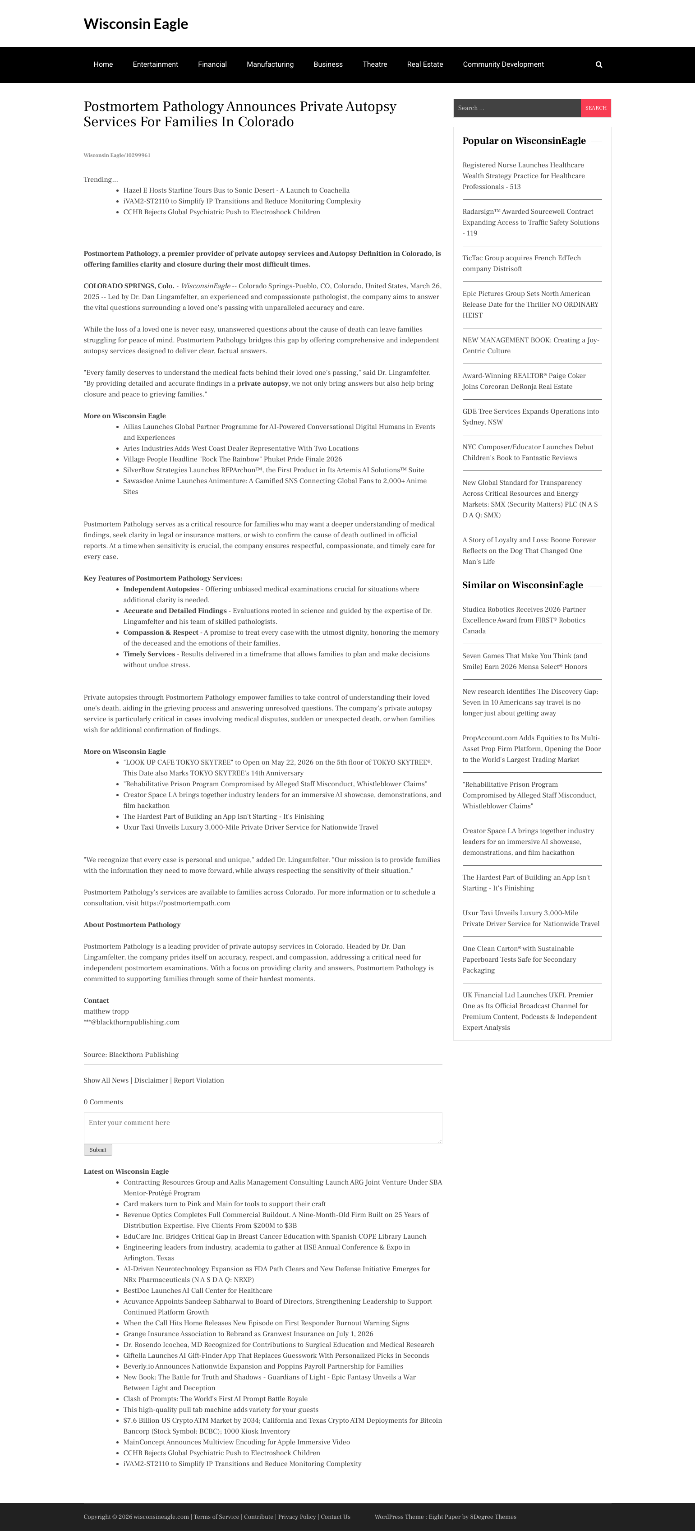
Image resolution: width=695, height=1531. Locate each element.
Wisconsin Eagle (136, 23)
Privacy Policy (297, 1517)
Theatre (375, 64)
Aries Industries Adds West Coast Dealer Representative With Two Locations (241, 448)
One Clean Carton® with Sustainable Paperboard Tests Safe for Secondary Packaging (519, 960)
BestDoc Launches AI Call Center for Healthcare (198, 1291)
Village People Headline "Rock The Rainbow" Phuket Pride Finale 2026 (233, 459)
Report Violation (199, 1080)
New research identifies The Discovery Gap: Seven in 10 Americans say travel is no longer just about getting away (530, 702)
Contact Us (335, 1517)
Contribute (259, 1517)
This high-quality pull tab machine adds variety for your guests (221, 1410)
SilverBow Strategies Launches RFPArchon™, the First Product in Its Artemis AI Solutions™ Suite (274, 470)
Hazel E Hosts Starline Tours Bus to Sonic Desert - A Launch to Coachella (237, 190)
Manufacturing (270, 64)
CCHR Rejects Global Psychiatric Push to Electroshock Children (222, 212)
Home (103, 64)
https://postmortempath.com (185, 903)
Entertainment (156, 64)
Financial (212, 64)
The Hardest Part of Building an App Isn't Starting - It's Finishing (224, 816)
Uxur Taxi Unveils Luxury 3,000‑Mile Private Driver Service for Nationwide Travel (251, 827)
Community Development (503, 64)
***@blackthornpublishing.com (132, 1022)
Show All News (106, 1080)
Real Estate (425, 64)
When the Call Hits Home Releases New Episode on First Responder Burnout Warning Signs (266, 1323)
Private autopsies (111, 697)
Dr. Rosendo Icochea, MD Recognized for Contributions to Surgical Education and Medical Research (279, 1345)
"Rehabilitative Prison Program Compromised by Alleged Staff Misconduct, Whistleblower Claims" (276, 784)
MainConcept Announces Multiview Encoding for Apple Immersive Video (237, 1442)
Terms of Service (216, 1517)
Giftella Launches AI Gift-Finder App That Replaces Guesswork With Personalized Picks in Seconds (276, 1355)
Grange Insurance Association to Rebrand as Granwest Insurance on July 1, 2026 (249, 1334)
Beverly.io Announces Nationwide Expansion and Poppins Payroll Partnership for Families (264, 1366)
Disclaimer (151, 1080)
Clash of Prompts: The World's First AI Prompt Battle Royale (216, 1399)
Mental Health (116, 99)
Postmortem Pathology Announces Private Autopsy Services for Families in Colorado (240, 114)
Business (328, 64)
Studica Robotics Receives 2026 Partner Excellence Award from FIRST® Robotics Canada (524, 620)
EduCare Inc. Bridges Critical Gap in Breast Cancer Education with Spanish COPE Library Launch (275, 1236)
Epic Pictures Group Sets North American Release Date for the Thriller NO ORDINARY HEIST (531, 305)
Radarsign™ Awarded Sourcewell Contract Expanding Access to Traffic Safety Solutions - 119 (531, 223)
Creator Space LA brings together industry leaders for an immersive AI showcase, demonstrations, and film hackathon (528, 842)
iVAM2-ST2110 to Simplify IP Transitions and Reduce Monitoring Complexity (243, 201)
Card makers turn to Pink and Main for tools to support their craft (225, 1204)
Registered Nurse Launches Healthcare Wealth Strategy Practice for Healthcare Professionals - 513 (524, 176)
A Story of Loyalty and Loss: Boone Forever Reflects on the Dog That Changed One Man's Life (529, 551)
